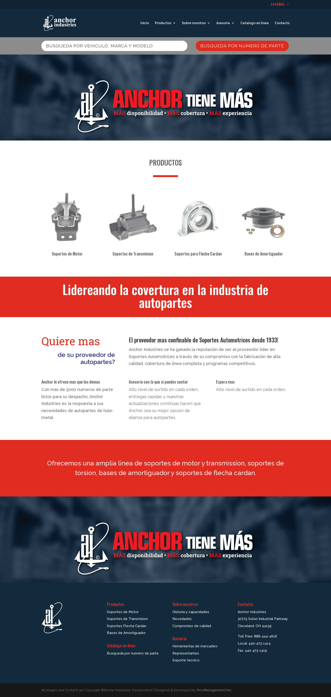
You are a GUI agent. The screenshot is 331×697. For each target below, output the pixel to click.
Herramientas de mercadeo (194, 646)
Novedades (182, 619)
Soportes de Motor (67, 254)
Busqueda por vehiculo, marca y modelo (99, 45)
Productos (163, 23)
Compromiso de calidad (191, 626)
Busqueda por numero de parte (242, 45)
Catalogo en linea (254, 23)
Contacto (282, 23)
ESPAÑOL (278, 5)
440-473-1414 (259, 643)
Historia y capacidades (190, 612)
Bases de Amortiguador (264, 254)
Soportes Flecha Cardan (126, 626)
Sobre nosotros (194, 23)
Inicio (144, 23)
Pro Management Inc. (214, 690)
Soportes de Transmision (132, 254)
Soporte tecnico (186, 660)
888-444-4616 (265, 636)
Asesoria (223, 23)
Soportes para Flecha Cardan (198, 254)
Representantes (185, 653)
